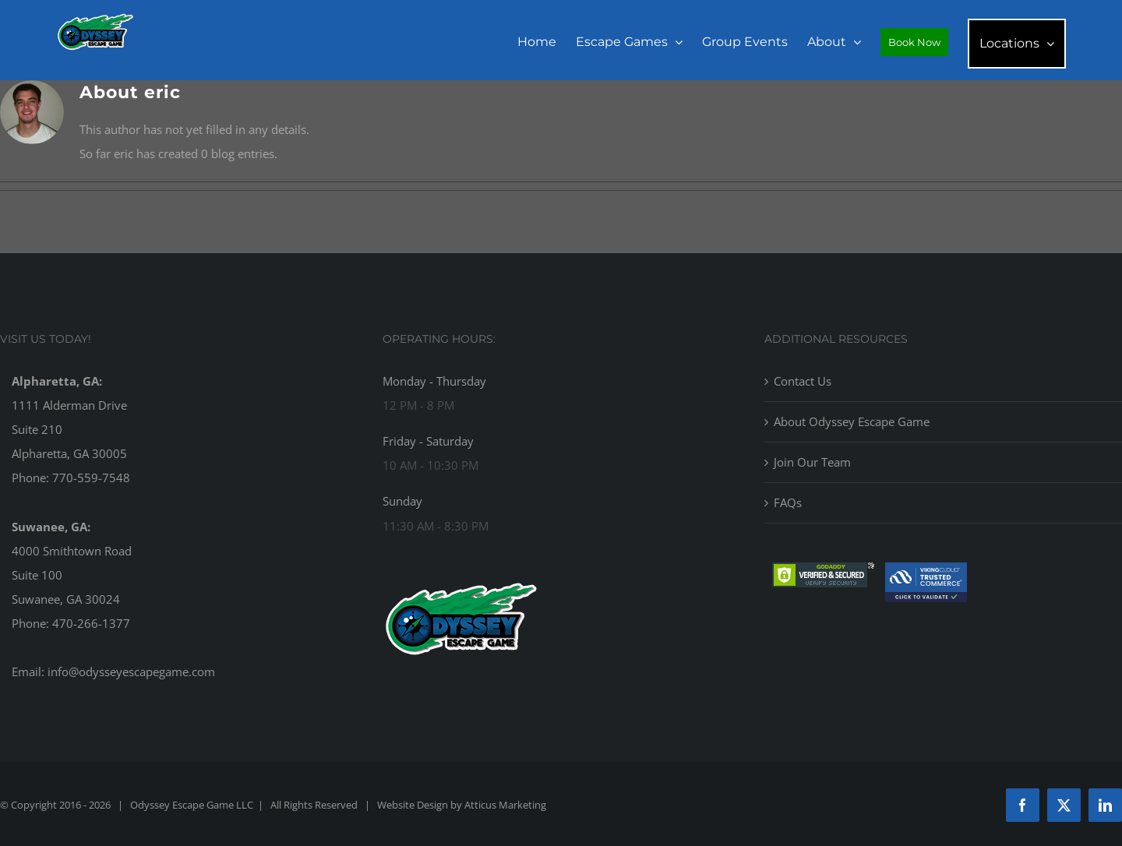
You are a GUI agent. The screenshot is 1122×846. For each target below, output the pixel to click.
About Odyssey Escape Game (852, 421)
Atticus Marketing (505, 805)
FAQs (788, 502)
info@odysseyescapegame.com (131, 671)
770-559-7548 (91, 477)
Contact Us (802, 381)
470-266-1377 (91, 623)
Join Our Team (812, 462)
